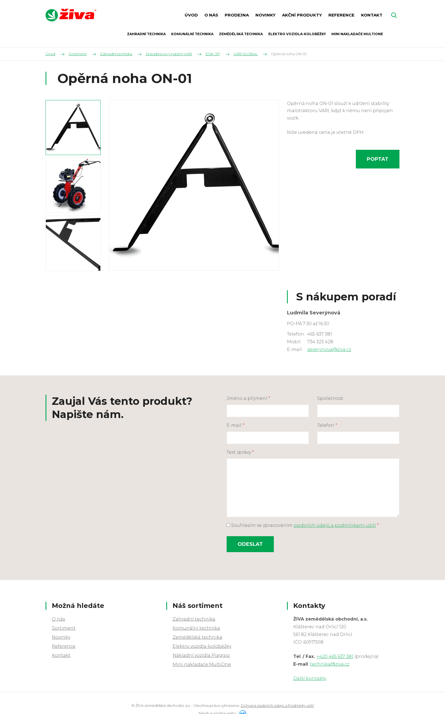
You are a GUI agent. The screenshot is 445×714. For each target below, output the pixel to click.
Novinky (61, 637)
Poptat (377, 159)
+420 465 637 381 (335, 656)
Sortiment (63, 628)
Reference (63, 646)
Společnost (330, 398)
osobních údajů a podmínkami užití (335, 525)
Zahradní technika (194, 619)
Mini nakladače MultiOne (202, 664)
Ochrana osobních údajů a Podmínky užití (277, 705)
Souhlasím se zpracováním (303, 525)
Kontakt (61, 655)
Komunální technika (196, 628)
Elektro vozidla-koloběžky (202, 646)
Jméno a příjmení (248, 398)
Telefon (327, 425)
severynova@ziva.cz (329, 349)
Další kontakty (309, 678)
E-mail (235, 425)
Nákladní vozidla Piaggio (201, 655)
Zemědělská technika (197, 637)
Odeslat (250, 544)
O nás (58, 619)
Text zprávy (240, 452)
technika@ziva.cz (329, 664)
